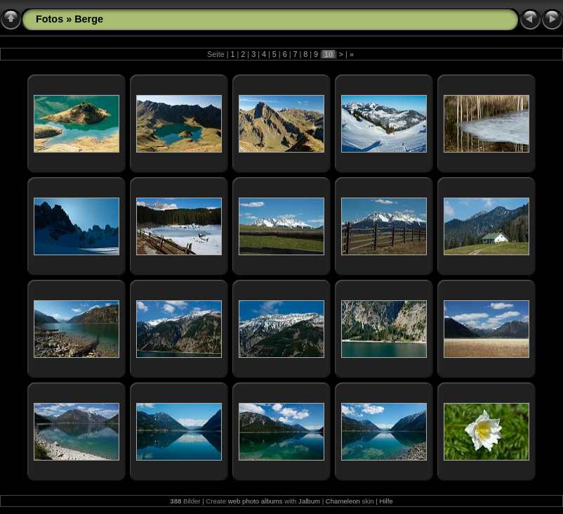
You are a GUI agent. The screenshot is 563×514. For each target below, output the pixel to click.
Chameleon (343, 501)
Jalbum (309, 501)
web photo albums (255, 501)
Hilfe (385, 501)
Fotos (49, 19)
